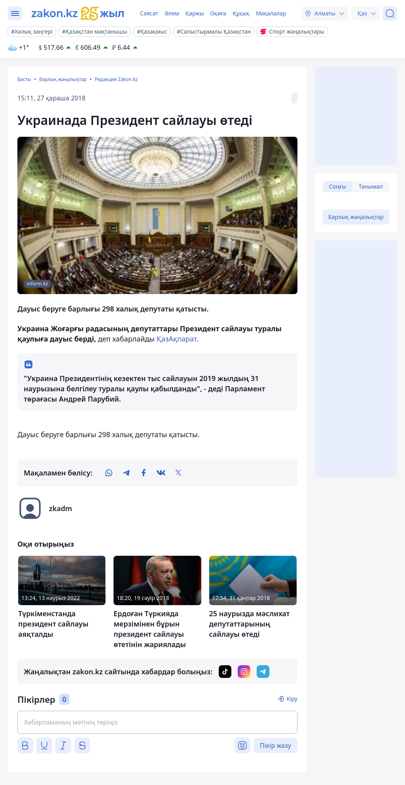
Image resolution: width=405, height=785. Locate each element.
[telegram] (126, 473)
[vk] (161, 473)
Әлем (172, 13)
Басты (24, 79)
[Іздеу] (390, 13)
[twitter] (178, 473)
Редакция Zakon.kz (116, 79)
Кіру (291, 698)
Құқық (241, 13)
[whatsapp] (109, 473)
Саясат (149, 13)
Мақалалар (271, 13)
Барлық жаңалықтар (63, 79)
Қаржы (194, 13)
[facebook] (143, 473)
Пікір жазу (275, 745)
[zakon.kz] (78, 13)
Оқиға (218, 13)
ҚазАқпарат (177, 338)
